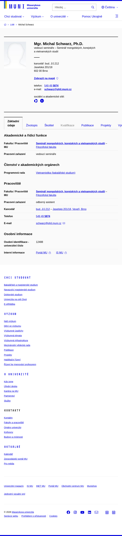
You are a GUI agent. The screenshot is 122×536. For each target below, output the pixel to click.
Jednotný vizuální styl (14, 494)
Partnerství (9, 396)
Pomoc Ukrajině (92, 16)
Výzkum (10, 314)
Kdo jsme (8, 381)
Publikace (87, 125)
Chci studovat (17, 277)
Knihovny (8, 432)
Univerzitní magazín (14, 486)
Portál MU (43, 252)
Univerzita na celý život (15, 299)
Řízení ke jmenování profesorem (20, 364)
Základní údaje (13, 123)
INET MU (40, 486)
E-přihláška (9, 304)
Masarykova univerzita (23, 512)
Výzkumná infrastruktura (16, 340)
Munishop (92, 486)
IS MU (61, 252)
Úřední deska (10, 386)
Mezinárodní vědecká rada (17, 345)
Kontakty (8, 417)
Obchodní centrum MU (72, 486)
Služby (7, 401)
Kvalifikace (67, 125)
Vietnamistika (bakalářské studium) (55, 172)
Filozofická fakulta (46, 147)
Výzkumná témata (13, 335)
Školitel (49, 125)
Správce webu (11, 516)
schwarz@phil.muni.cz (57, 89)
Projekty (106, 125)
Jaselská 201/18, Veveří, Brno (69, 209)
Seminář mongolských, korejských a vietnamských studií (70, 143)
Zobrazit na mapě (46, 78)
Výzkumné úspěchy (13, 331)
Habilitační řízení (12, 359)
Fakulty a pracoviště (14, 422)
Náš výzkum (10, 321)
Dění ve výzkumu (12, 326)
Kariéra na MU (11, 391)
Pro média (9, 463)
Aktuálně (12, 447)
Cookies (53, 516)
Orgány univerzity (12, 427)
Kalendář (8, 454)
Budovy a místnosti (13, 437)
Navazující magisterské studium (19, 289)
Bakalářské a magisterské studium (21, 285)
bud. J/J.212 (43, 209)
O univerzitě (16, 374)
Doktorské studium (13, 294)
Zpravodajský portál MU (15, 459)
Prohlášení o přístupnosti (33, 516)
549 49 (51, 85)
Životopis (31, 125)
